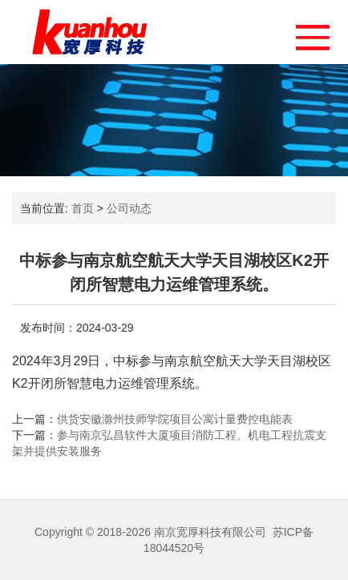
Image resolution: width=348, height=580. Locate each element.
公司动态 (129, 208)
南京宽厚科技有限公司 (210, 532)
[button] (305, 33)
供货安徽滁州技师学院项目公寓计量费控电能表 (175, 419)
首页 (82, 208)
